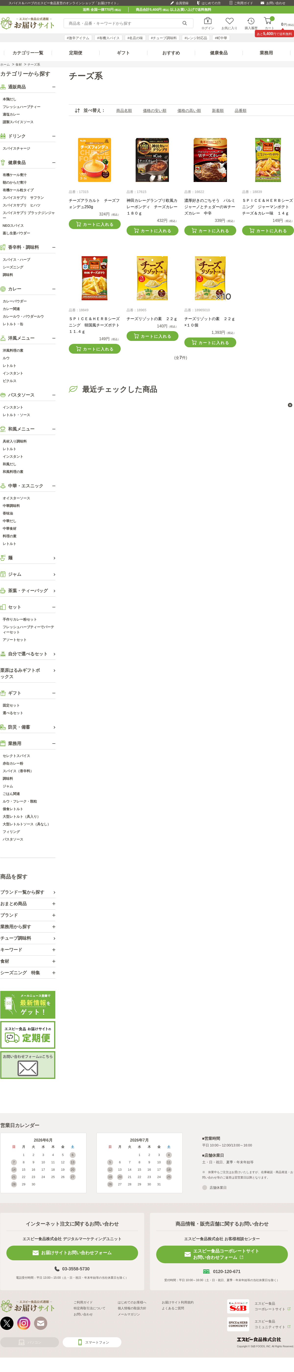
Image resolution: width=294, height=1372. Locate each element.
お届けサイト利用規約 (178, 1302)
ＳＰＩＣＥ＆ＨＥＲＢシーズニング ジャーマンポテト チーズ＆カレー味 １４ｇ (267, 206)
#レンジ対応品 (196, 38)
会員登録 (182, 3)
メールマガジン (129, 1314)
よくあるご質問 (173, 1308)
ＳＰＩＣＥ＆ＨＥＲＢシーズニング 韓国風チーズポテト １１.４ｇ (96, 325)
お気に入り (229, 28)
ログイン (207, 28)
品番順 (241, 110)
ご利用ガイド (243, 3)
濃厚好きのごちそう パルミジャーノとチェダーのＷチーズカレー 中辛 (209, 206)
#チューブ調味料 (164, 38)
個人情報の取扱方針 (132, 1308)
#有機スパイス (108, 38)
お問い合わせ (275, 3)
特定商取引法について (90, 1308)
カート (269, 23)
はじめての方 (211, 3)
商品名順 (124, 110)
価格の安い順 (154, 110)
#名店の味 (135, 38)
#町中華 (221, 38)
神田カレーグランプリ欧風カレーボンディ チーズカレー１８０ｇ (152, 206)
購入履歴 (251, 28)
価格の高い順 (189, 110)
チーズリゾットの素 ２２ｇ (152, 319)
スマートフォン (97, 1342)
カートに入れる (98, 224)
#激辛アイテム (78, 38)
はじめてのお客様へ (132, 1302)
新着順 (218, 110)
